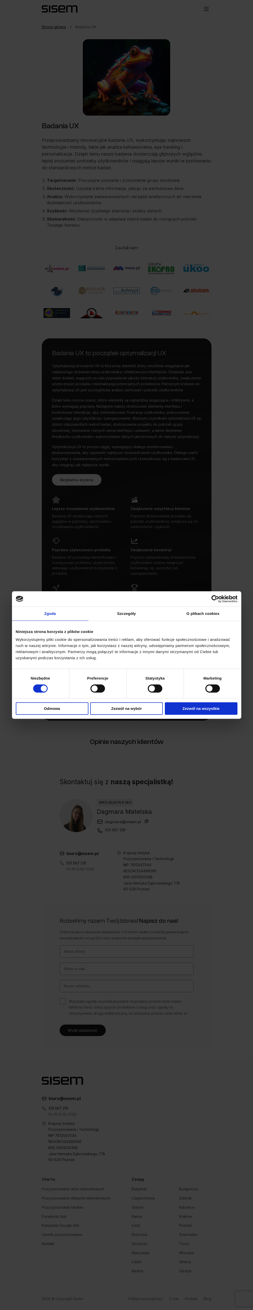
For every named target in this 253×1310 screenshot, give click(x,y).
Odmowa (52, 708)
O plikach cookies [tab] (203, 613)
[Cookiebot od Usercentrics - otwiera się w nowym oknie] (215, 599)
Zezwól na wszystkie (201, 708)
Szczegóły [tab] (126, 613)
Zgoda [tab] (50, 613)
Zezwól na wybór (126, 708)
